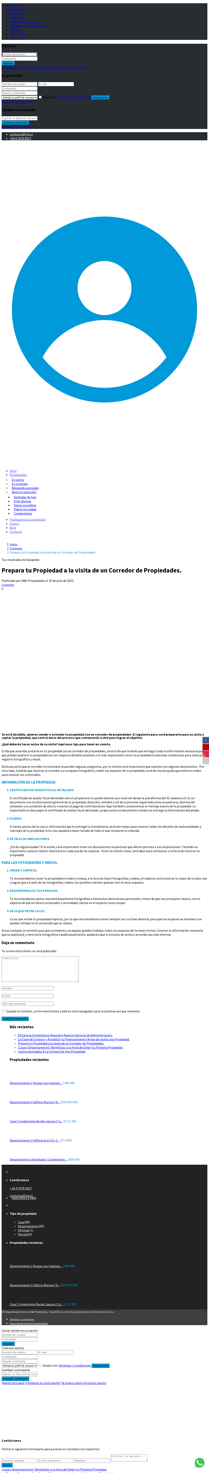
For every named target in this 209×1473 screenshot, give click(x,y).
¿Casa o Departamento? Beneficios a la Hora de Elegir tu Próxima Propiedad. (70, 1052)
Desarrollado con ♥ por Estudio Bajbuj (29, 1328)
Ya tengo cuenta (72, 1388)
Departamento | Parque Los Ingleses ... (36, 1088)
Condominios (23, 513)
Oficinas (23, 1235)
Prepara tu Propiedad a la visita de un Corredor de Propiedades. (61, 1048)
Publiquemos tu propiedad (28, 26)
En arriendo (18, 17)
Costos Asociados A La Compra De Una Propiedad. (52, 1056)
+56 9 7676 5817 (20, 138)
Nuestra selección (24, 492)
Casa (21, 1227)
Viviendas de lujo (25, 497)
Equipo (14, 30)
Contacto (16, 38)
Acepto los (67, 97)
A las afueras (22, 501)
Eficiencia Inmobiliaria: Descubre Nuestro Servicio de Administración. (65, 1040)
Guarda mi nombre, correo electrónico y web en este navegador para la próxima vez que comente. (73, 1016)
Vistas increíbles (25, 505)
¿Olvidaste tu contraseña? (68, 67)
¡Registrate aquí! (13, 1388)
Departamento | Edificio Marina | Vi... (35, 1107)
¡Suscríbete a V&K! (24, 1203)
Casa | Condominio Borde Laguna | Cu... (36, 1126)
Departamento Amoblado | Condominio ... (38, 1164)
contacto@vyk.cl (21, 134)
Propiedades (18, 9)
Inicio (13, 5)
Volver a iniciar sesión (16, 127)
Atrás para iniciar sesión (18, 102)
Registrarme (100, 97)
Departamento (28, 1231)
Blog (13, 528)
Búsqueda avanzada (23, 22)
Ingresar (8, 63)
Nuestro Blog (19, 34)
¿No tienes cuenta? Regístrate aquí (26, 67)
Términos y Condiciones (74, 97)
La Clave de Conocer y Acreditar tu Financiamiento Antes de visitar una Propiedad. (74, 1044)
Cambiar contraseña (15, 122)
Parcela (23, 1239)
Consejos (16, 548)
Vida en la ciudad (25, 509)
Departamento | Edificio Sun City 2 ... (35, 1145)
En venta (16, 13)
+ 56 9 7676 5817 (21, 1193)
